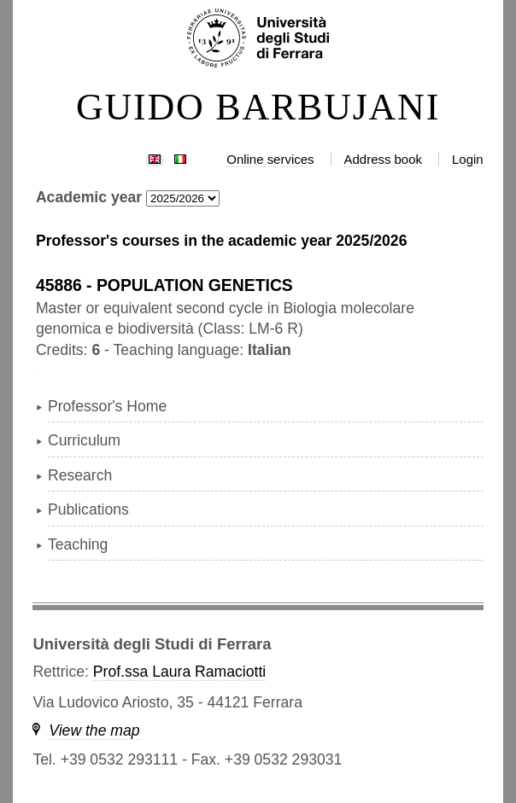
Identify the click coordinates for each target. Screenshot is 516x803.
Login (468, 159)
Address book (383, 159)
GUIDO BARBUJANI (258, 107)
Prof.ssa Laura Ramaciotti (179, 671)
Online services (270, 159)
